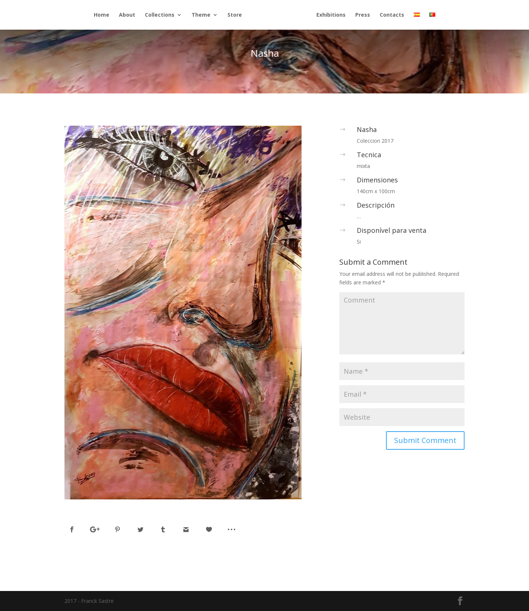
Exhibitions (331, 15)
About (127, 15)
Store (234, 15)
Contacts (392, 15)
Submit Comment (425, 440)
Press (362, 15)
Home (101, 15)
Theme (201, 15)
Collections (159, 15)
